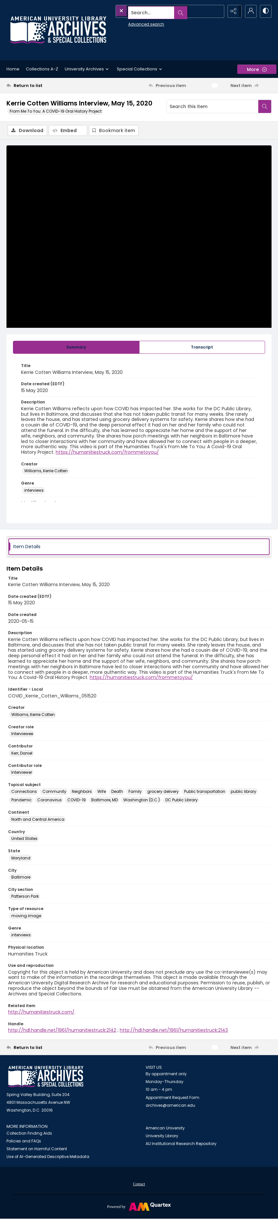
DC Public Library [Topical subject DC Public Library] (181, 800)
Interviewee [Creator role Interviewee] (22, 734)
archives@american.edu (170, 1106)
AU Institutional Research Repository (181, 1144)
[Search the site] (155, 11)
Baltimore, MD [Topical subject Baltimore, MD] (104, 800)
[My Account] (249, 11)
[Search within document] (264, 106)
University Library (162, 1136)
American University (165, 1128)
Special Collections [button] (140, 69)
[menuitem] (139, 1184)
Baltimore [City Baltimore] (20, 878)
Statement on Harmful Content (36, 1149)
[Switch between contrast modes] (265, 11)
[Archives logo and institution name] (58, 30)
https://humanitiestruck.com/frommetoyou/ (107, 453)
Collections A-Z (42, 69)
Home (12, 69)
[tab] (76, 348)
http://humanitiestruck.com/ (41, 1012)
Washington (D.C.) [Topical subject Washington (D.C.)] (141, 800)
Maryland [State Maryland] (20, 858)
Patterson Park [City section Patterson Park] (25, 897)
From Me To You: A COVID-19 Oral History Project (56, 111)
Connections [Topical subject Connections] (24, 792)
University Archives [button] (87, 69)
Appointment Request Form (172, 1098)
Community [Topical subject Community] (54, 792)
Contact (139, 1184)
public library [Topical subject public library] (243, 792)
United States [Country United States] (24, 839)
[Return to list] (41, 85)
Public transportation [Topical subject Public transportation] (204, 792)
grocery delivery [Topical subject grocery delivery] (163, 792)
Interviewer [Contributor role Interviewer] (21, 773)
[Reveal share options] (233, 11)
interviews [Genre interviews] (34, 491)
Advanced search (131, 23)
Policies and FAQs (23, 1141)
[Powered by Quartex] (139, 1207)
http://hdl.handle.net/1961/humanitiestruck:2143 (174, 1031)
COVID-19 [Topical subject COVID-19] (76, 800)
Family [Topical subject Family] (135, 792)
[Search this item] (212, 106)
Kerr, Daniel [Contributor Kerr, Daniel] (21, 754)
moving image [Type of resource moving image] (26, 916)
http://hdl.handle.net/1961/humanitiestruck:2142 (62, 1031)
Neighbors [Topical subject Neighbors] (82, 792)
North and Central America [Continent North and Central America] (37, 820)
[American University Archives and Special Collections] (45, 1077)
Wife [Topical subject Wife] (101, 792)
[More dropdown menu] (256, 69)
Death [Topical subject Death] (117, 792)
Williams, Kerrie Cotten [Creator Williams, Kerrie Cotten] (46, 471)
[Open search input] (216, 11)
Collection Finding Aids (29, 1134)
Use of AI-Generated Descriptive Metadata (47, 1157)
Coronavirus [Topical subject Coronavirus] (49, 800)
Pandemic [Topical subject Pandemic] (21, 800)
